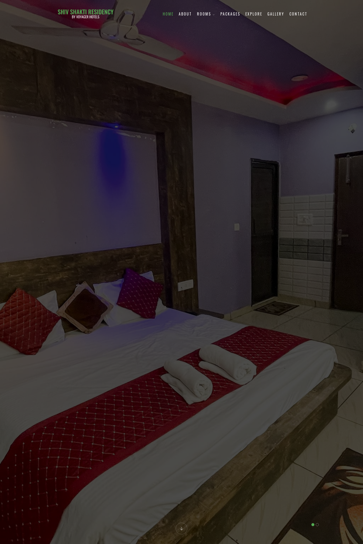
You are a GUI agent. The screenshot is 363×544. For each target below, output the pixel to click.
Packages (230, 14)
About (185, 14)
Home (168, 14)
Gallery (275, 14)
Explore (253, 14)
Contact (298, 14)
